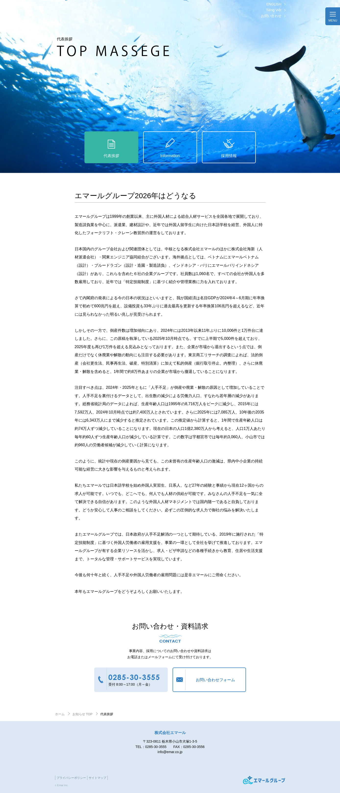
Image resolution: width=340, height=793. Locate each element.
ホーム (60, 714)
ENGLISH (273, 4)
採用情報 (229, 156)
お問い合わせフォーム (215, 680)
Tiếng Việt (273, 10)
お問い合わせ (271, 16)
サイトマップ (97, 778)
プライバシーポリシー (71, 778)
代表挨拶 (111, 156)
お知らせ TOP (82, 714)
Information (170, 156)
